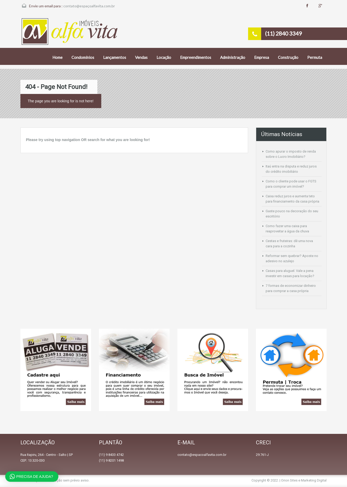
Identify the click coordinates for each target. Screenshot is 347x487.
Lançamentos (114, 57)
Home (57, 57)
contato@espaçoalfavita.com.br (89, 6)
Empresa (261, 57)
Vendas (141, 57)
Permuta (314, 57)
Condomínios (82, 57)
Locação (163, 57)
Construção (288, 57)
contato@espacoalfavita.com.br (201, 455)
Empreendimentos (195, 57)
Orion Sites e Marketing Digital (304, 480)
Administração (232, 57)
